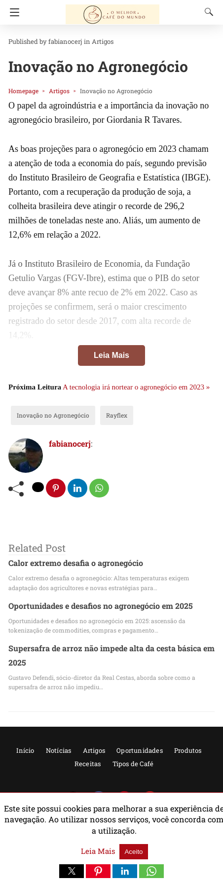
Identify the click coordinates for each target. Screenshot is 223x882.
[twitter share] (38, 487)
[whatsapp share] (100, 488)
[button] (71, 871)
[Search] (207, 11)
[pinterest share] (56, 488)
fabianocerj (57, 41)
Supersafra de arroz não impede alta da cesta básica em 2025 (110, 648)
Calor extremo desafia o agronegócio (69, 563)
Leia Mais (111, 355)
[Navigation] (12, 12)
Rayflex (104, 415)
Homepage (21, 90)
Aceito (131, 851)
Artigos (90, 41)
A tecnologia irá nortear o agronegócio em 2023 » (136, 387)
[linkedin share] (78, 488)
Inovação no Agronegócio (47, 415)
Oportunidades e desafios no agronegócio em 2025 (92, 605)
